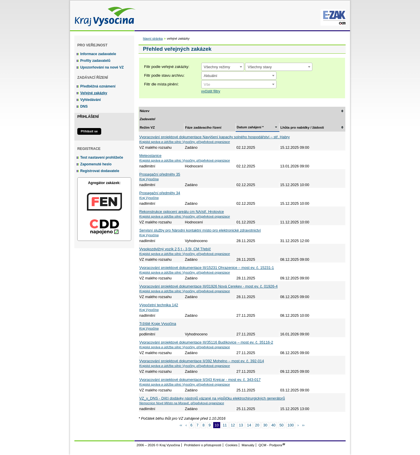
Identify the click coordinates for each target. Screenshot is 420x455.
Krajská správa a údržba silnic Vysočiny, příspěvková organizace (184, 142)
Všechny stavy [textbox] (260, 67)
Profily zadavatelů (95, 61)
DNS (84, 106)
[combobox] (222, 67)
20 (257, 425)
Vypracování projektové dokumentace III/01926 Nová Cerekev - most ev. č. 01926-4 (208, 286)
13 (241, 425)
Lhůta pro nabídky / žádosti (302, 127)
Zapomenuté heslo (95, 164)
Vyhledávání (90, 100)
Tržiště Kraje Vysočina (157, 323)
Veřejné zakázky (93, 93)
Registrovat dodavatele (99, 171)
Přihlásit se (89, 131)
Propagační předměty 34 (159, 193)
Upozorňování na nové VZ (102, 67)
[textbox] (239, 84)
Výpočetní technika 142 (158, 305)
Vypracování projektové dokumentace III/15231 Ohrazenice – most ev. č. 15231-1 (206, 267)
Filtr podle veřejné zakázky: (166, 66)
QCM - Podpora (270, 445)
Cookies (231, 445)
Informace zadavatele (98, 54)
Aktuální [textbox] (210, 76)
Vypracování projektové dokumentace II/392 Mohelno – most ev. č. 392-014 (201, 361)
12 (233, 425)
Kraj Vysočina (103, 15)
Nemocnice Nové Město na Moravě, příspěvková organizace (181, 403)
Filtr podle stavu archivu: (164, 75)
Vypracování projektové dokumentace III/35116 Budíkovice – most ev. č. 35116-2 (206, 342)
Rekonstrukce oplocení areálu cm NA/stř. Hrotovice (181, 211)
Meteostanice (150, 155)
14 (249, 425)
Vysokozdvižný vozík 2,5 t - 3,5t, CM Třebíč (175, 249)
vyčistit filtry (210, 91)
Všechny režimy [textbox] (217, 67)
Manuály (248, 445)
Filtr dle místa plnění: (161, 84)
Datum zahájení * (250, 127)
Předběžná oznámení (98, 86)
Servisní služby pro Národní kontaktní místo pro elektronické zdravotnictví (200, 230)
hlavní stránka (153, 38)
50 (281, 425)
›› (303, 425)
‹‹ (181, 425)
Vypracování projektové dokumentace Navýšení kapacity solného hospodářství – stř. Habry (214, 137)
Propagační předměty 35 (159, 174)
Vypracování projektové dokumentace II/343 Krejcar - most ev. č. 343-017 (200, 379)
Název (144, 111)
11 (225, 425)
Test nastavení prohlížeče (101, 157)
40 (273, 425)
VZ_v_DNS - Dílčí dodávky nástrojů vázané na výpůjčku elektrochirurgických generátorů (212, 398)
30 (265, 425)
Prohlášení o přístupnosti (202, 445)
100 (291, 425)
